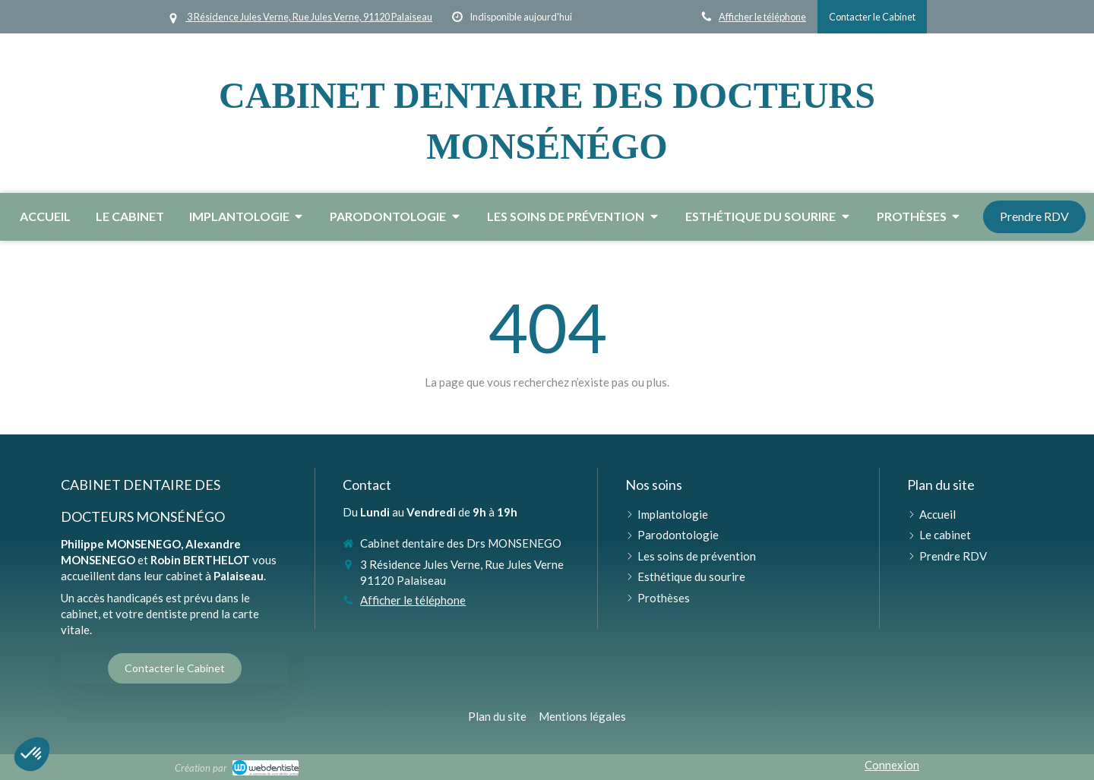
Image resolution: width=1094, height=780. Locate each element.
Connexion (892, 765)
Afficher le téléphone (762, 17)
